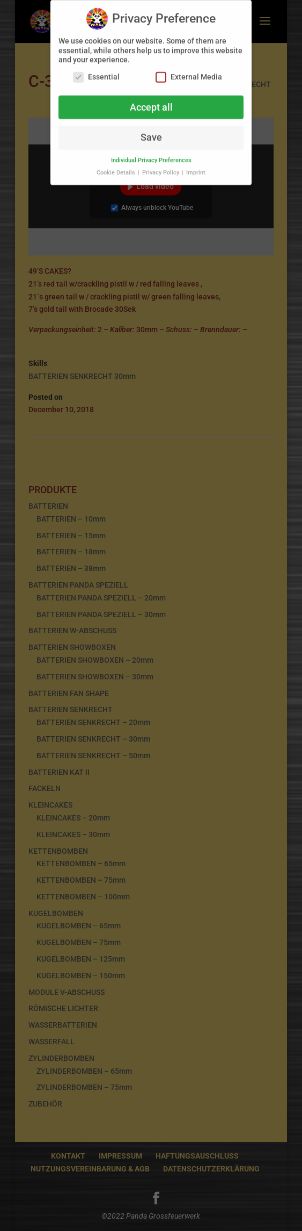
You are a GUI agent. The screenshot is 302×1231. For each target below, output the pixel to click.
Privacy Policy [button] (161, 167)
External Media (189, 72)
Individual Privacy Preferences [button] (151, 154)
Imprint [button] (195, 167)
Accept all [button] (151, 102)
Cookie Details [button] (117, 167)
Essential (96, 72)
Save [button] (151, 132)
